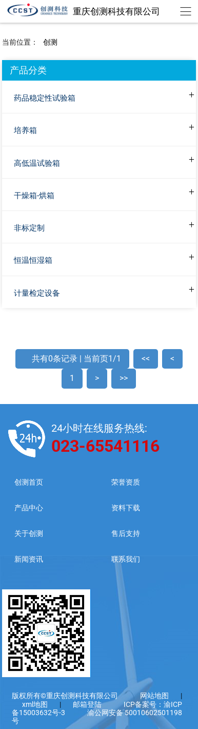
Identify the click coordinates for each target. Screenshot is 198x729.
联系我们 (125, 559)
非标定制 (29, 228)
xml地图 (35, 704)
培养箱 (25, 130)
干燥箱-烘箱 (34, 195)
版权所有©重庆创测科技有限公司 (65, 696)
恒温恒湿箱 (33, 260)
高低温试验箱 (37, 163)
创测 (50, 42)
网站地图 (154, 696)
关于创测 (28, 533)
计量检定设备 (37, 293)
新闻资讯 (28, 559)
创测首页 (28, 482)
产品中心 (28, 508)
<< (146, 358)
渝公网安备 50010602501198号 (97, 716)
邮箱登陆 (87, 704)
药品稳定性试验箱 (44, 98)
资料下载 (125, 508)
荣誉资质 (125, 482)
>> (124, 378)
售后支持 (125, 533)
